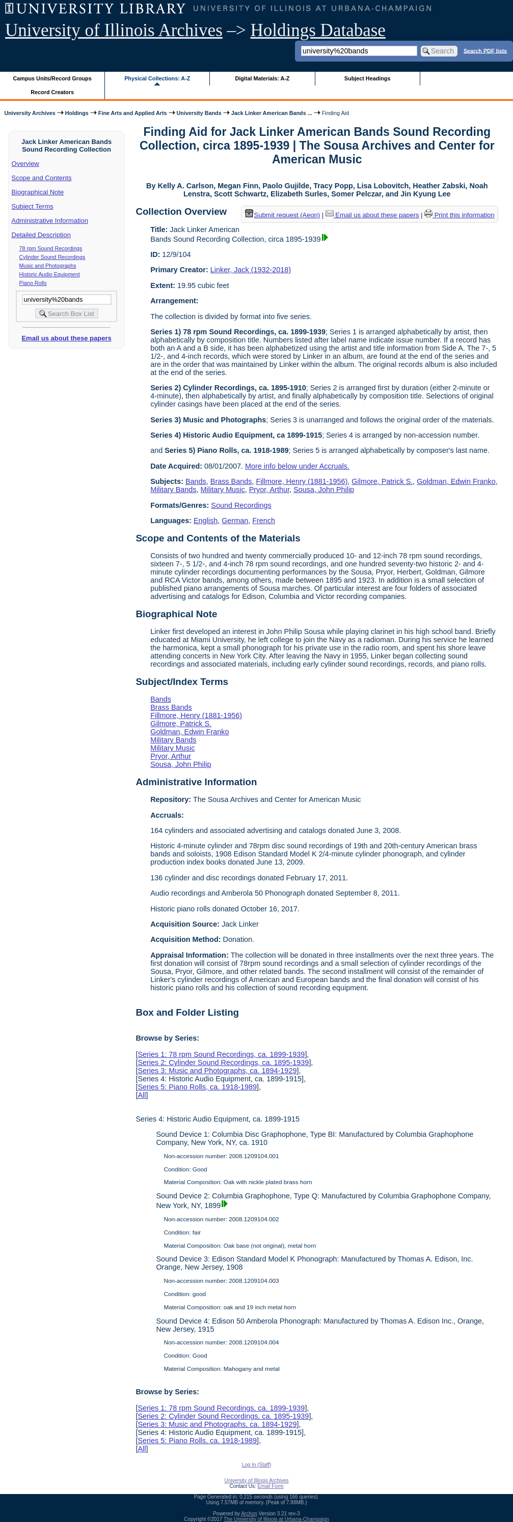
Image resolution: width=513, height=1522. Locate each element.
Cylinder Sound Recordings (52, 257)
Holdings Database (318, 30)
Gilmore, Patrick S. (382, 481)
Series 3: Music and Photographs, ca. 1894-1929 (217, 1071)
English (206, 520)
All (142, 1095)
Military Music (223, 489)
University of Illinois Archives (114, 30)
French (263, 520)
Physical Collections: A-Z (157, 78)
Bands (195, 481)
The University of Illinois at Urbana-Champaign (276, 1519)
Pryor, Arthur (269, 489)
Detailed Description (41, 235)
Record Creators (52, 92)
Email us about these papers (66, 338)
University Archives (29, 113)
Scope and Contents (42, 178)
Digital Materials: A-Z (262, 78)
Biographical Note (38, 192)
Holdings (77, 113)
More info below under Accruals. (297, 466)
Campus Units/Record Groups (52, 78)
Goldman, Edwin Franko (456, 481)
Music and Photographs (47, 266)
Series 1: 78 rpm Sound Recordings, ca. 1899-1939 (221, 1054)
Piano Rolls (33, 283)
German (235, 520)
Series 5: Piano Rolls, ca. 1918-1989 (197, 1087)
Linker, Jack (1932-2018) (250, 270)
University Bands (199, 113)
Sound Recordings (241, 505)
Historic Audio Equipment (49, 274)
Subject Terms (32, 206)
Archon (249, 1513)
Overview (25, 163)
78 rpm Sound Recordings (51, 248)
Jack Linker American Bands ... (271, 113)
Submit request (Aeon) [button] (282, 215)
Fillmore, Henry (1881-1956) (301, 481)
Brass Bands (231, 481)
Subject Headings (367, 78)
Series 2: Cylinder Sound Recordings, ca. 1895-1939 (223, 1062)
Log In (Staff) (257, 1465)
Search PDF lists (485, 50)
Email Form (270, 1486)
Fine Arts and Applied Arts (132, 113)
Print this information (459, 215)
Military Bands (173, 489)
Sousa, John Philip (323, 489)
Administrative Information (50, 220)
